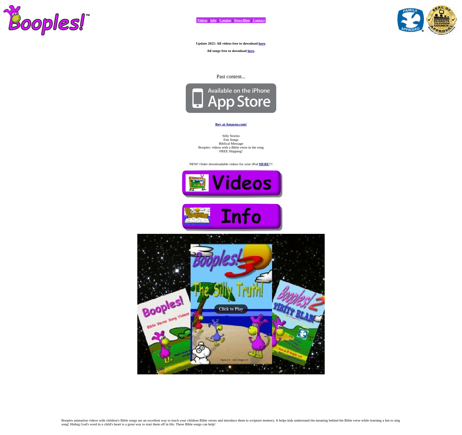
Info (213, 20)
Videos (202, 20)
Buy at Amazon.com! (231, 124)
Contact (259, 20)
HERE (264, 164)
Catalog (225, 20)
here (262, 43)
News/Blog (242, 20)
